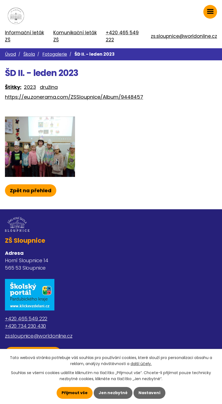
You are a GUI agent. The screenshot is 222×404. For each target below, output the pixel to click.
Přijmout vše (75, 392)
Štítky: (13, 87)
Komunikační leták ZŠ (75, 36)
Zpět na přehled (30, 190)
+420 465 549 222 (122, 36)
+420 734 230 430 (25, 326)
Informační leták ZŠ (24, 36)
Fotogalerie (54, 54)
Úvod (10, 54)
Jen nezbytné (113, 392)
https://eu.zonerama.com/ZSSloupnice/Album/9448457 (74, 97)
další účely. (141, 363)
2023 (30, 87)
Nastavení (149, 392)
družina (49, 87)
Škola (29, 54)
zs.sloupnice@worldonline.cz (184, 36)
